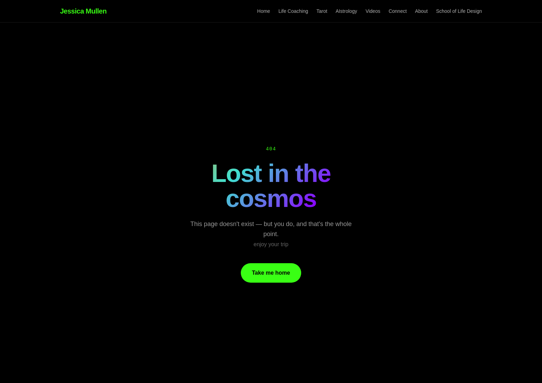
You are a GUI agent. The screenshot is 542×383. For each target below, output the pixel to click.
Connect (398, 11)
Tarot (321, 11)
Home (263, 11)
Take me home (271, 273)
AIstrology (346, 11)
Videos (372, 11)
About (421, 11)
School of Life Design (459, 11)
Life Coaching (293, 11)
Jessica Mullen (83, 11)
